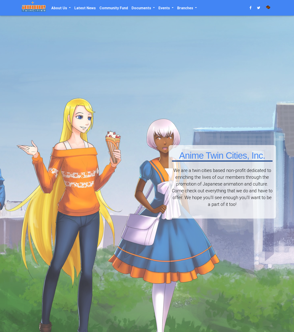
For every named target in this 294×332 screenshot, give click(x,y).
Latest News (85, 8)
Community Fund (113, 8)
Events (164, 8)
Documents (142, 8)
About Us (59, 8)
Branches (185, 8)
